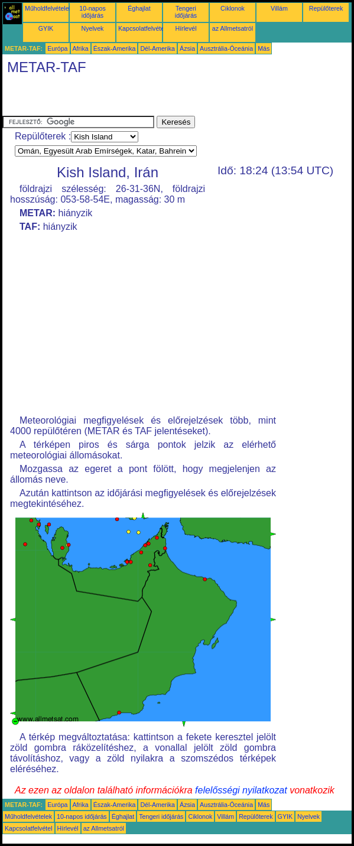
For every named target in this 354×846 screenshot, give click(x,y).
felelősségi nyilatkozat (241, 790)
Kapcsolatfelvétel (142, 28)
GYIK (45, 28)
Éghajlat (139, 8)
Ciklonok (232, 8)
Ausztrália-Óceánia (226, 48)
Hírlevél (185, 28)
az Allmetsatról (232, 28)
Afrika (81, 48)
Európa (57, 48)
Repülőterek (326, 8)
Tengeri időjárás (186, 12)
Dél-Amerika (157, 48)
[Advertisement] (140, 98)
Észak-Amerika (114, 48)
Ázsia (187, 48)
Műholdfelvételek (48, 8)
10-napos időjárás (92, 12)
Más (263, 48)
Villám (279, 8)
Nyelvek (93, 28)
